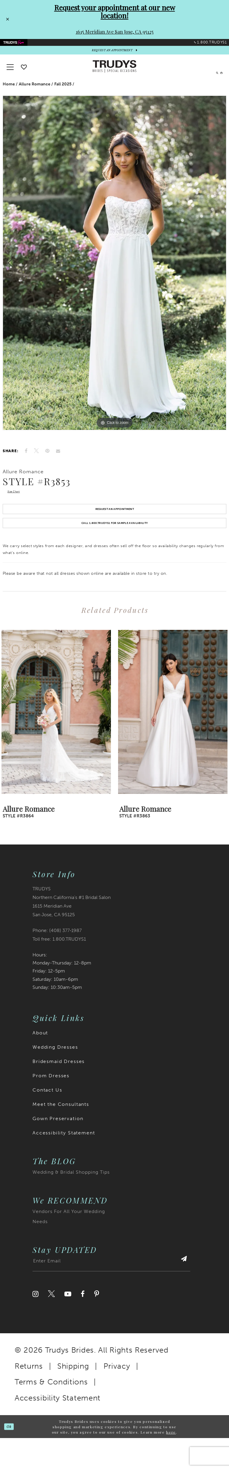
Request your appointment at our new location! (114, 12)
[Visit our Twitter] (51, 1325)
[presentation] (56, 743)
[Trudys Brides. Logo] (114, 77)
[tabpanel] (114, 273)
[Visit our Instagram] (35, 1324)
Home (9, 94)
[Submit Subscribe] (180, 1294)
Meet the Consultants (61, 1135)
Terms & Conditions (51, 1413)
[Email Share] (58, 461)
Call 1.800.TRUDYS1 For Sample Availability (115, 551)
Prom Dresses (51, 1106)
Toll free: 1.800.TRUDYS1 (59, 969)
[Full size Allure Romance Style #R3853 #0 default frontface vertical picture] (114, 273)
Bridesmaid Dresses (59, 1092)
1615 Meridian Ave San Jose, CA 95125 (115, 32)
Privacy (116, 1396)
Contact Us (47, 1121)
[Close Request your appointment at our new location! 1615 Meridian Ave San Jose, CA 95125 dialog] (6, 19)
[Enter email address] (111, 1294)
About (40, 1064)
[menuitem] (20, 45)
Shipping (73, 1396)
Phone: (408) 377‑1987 (57, 961)
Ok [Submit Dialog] (12, 1457)
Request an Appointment (114, 529)
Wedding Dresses (55, 1078)
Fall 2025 (63, 94)
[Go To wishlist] (24, 78)
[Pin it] (47, 461)
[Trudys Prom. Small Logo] (20, 45)
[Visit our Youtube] (68, 1324)
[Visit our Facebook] (82, 1324)
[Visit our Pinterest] (96, 1324)
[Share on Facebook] (26, 461)
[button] (217, 77)
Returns (29, 1396)
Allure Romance (34, 94)
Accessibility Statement (64, 1164)
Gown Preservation (58, 1149)
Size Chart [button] (20, 504)
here (171, 1462)
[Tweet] (36, 461)
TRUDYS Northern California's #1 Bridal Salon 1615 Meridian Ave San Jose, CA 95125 (72, 932)
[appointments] (114, 58)
